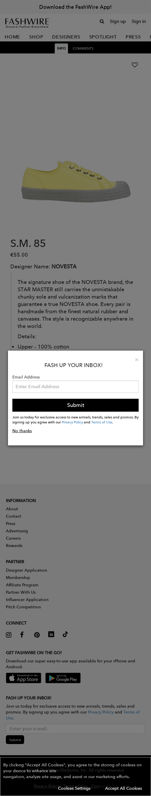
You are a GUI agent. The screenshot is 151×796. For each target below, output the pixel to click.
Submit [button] (75, 405)
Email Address (26, 377)
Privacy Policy (72, 422)
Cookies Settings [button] (74, 788)
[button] (75, 776)
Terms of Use (101, 422)
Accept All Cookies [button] (123, 788)
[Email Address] (75, 387)
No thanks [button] (22, 430)
